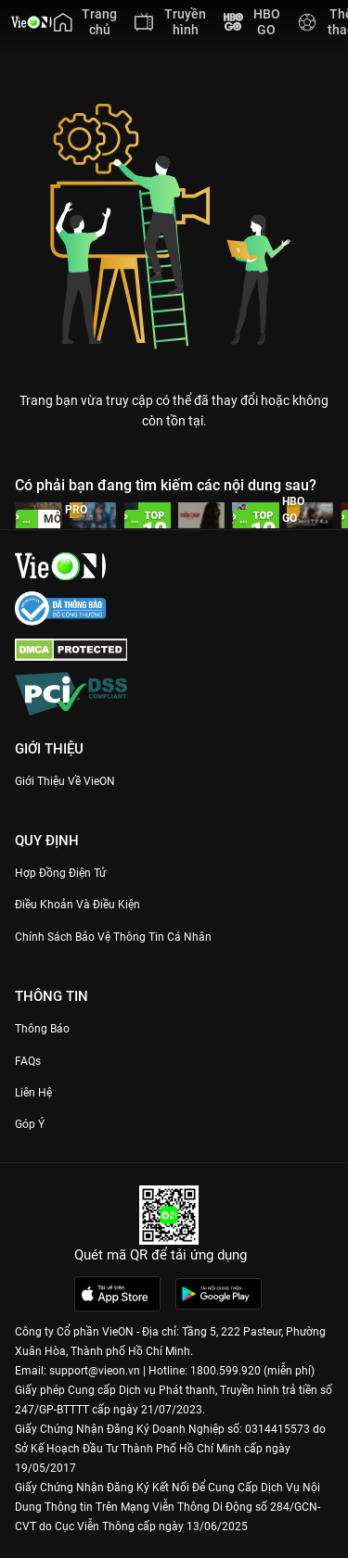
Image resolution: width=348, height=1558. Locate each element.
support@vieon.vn (94, 1370)
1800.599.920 (225, 1370)
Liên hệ (33, 1092)
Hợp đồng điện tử (60, 873)
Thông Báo (42, 1028)
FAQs (28, 1061)
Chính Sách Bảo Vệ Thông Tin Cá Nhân (113, 937)
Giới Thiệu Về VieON (65, 781)
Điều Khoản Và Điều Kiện (77, 904)
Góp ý (30, 1124)
